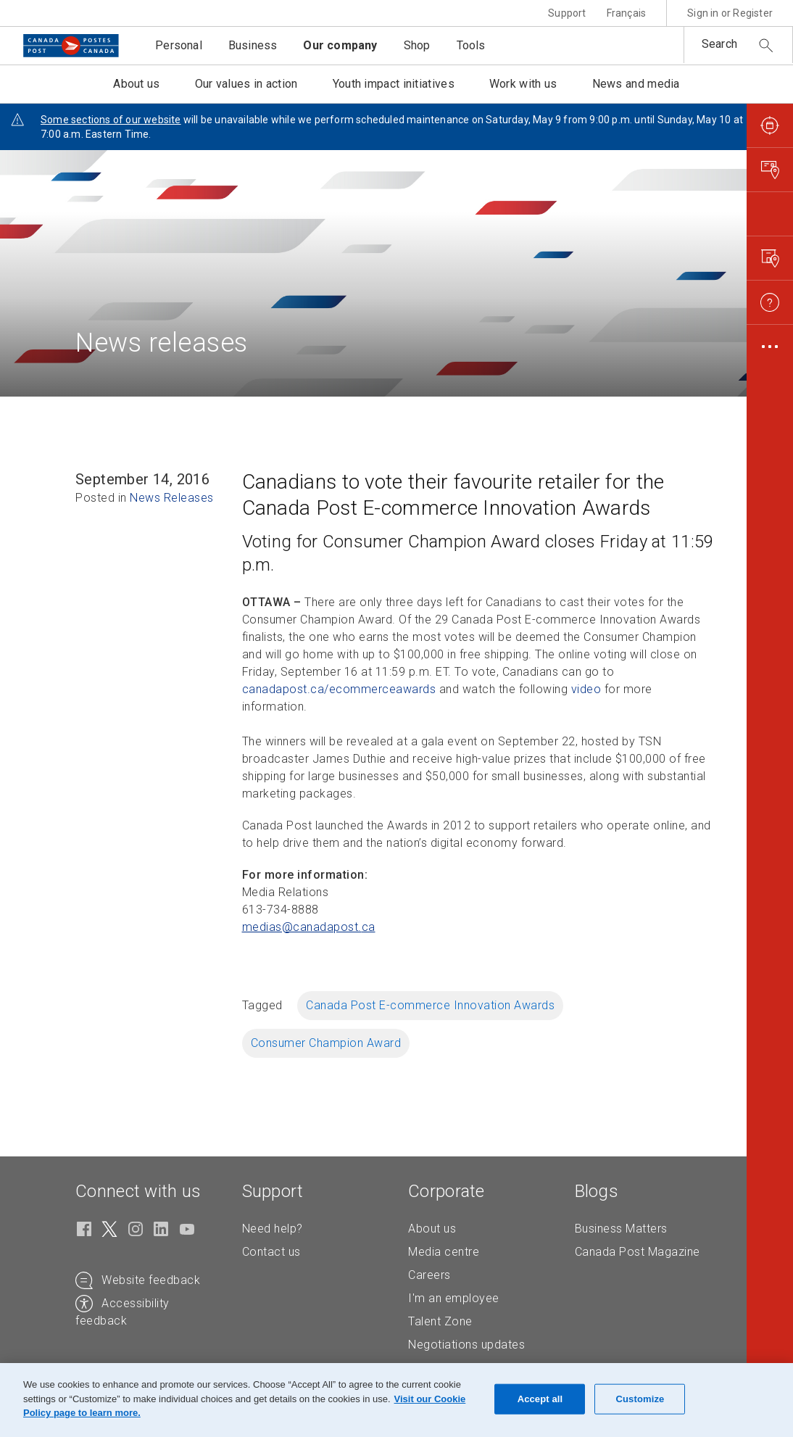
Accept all (540, 1398)
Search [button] (719, 44)
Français (627, 13)
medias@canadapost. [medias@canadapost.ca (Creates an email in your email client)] (308, 927)
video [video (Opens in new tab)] (586, 689)
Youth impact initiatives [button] (393, 84)
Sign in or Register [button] (730, 13)
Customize (640, 1398)
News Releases (172, 498)
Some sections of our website (111, 119)
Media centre (443, 1252)
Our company (340, 45)
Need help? (272, 1228)
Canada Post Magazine (637, 1252)
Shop (417, 45)
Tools (471, 45)
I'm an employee (453, 1298)
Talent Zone (440, 1321)
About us (432, 1228)
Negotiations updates (466, 1344)
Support (567, 13)
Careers (429, 1275)
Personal (178, 45)
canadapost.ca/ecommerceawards (339, 689)
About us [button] (136, 84)
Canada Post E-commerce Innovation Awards (430, 1005)
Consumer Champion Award (326, 1043)
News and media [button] (636, 84)
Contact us (271, 1252)
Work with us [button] (523, 84)
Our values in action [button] (246, 84)
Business (253, 45)
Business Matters (621, 1228)
